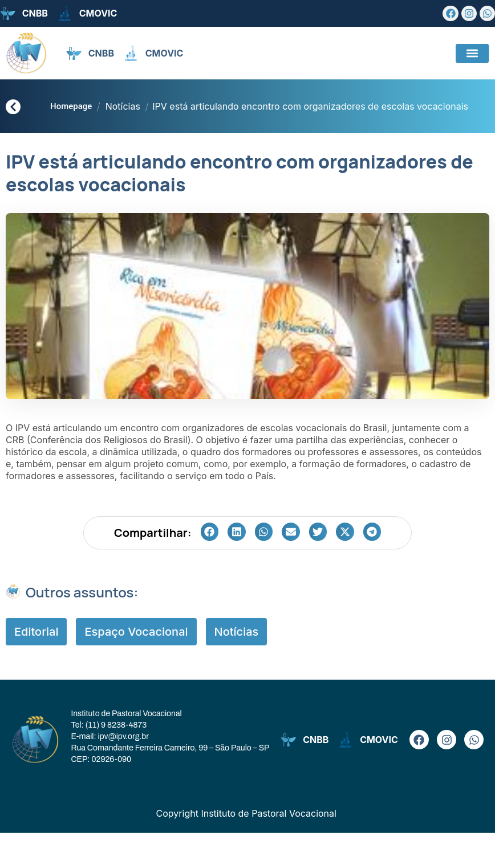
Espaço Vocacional (136, 642)
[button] (472, 53)
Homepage (71, 106)
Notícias (123, 106)
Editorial (36, 642)
